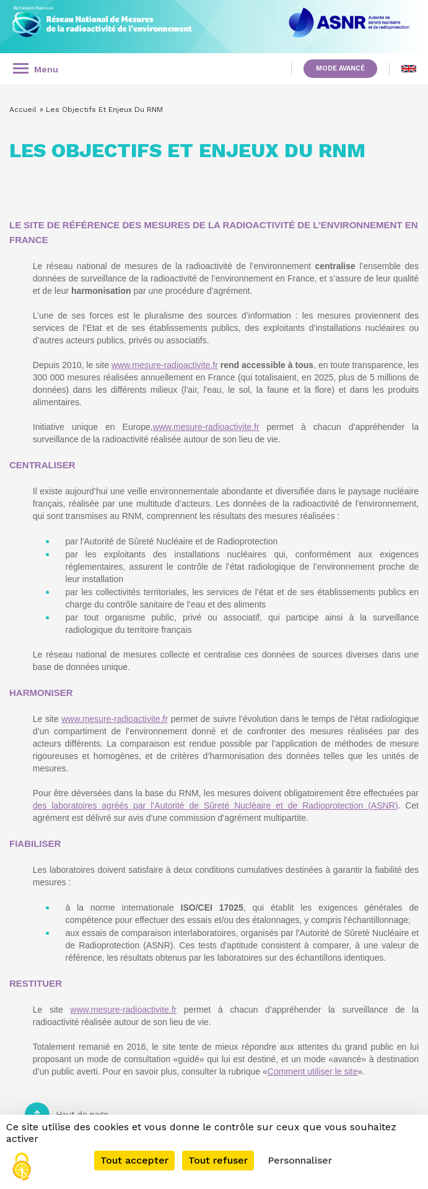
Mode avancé (340, 68)
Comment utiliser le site (313, 1071)
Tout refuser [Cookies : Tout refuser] (218, 1160)
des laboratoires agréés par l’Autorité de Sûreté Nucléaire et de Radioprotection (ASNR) (215, 805)
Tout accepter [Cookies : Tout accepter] (134, 1160)
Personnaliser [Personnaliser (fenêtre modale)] (300, 1160)
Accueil (23, 109)
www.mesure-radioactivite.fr (164, 365)
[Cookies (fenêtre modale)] (21, 1167)
